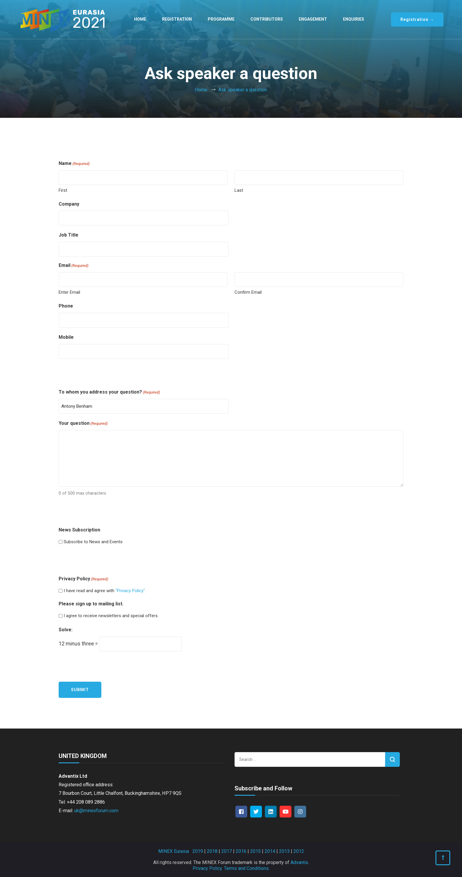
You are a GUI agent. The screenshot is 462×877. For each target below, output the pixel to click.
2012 (298, 851)
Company (69, 204)
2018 (212, 851)
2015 (255, 851)
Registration (177, 19)
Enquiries (353, 19)
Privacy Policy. (208, 868)
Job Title (68, 235)
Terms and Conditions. (247, 868)
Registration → (417, 19)
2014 (270, 851)
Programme (221, 19)
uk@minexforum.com (96, 810)
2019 (197, 851)
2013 (284, 851)
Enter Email (69, 292)
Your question (83, 423)
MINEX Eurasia (173, 851)
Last (239, 190)
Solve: (65, 629)
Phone (66, 306)
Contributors (266, 19)
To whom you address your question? (109, 392)
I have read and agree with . (105, 590)
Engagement (313, 19)
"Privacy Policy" (130, 590)
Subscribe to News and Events (93, 541)
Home (140, 19)
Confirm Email (248, 292)
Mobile (66, 337)
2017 (226, 851)
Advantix (299, 862)
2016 (241, 851)
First (63, 190)
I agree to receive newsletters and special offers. (111, 615)
